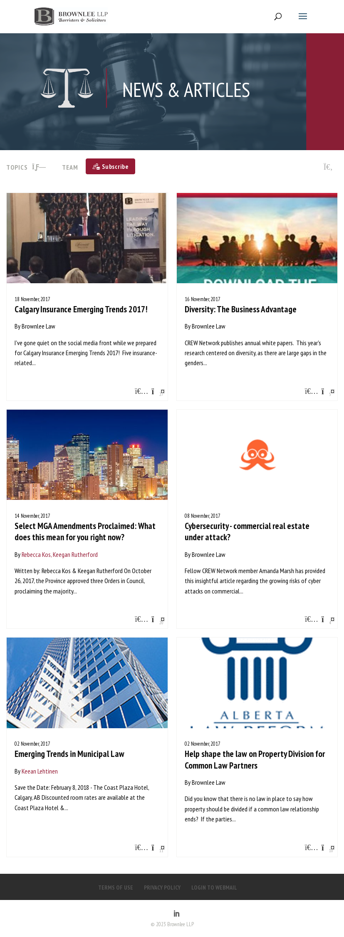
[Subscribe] (110, 166)
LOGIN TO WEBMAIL (214, 887)
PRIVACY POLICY (162, 887)
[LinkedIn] (176, 914)
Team (70, 167)
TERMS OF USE (115, 887)
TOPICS (26, 167)
